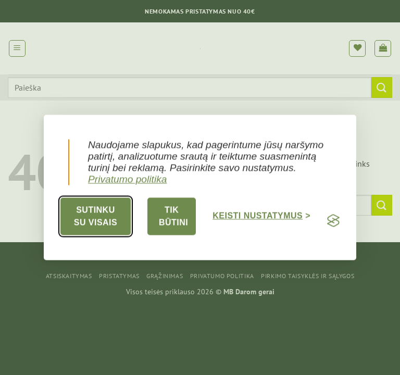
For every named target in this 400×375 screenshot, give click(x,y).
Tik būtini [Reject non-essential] (173, 216)
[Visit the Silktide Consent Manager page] (333, 221)
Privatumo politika (127, 179)
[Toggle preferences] (261, 216)
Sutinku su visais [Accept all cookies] (95, 216)
